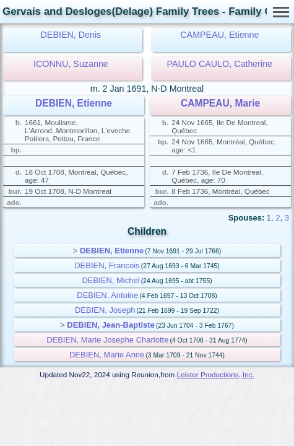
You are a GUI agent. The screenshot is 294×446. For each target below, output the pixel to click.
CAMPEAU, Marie (220, 103)
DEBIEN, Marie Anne (106, 354)
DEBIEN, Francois (106, 265)
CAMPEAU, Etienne (219, 35)
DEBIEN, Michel (110, 280)
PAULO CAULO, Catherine (220, 64)
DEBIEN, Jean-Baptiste (111, 325)
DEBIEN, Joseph (105, 310)
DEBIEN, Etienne (73, 103)
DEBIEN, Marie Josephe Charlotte (107, 339)
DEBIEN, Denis (71, 35)
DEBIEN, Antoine (107, 295)
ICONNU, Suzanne (70, 64)
